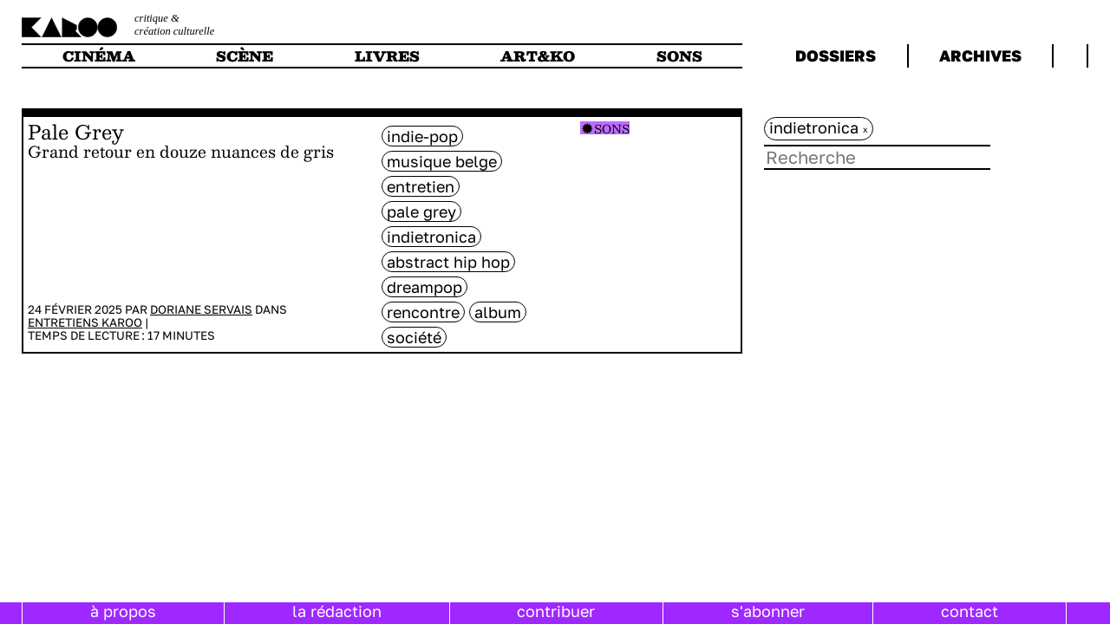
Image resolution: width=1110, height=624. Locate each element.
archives (980, 55)
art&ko (537, 56)
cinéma (98, 56)
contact (969, 611)
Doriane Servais (201, 309)
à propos (123, 611)
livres (387, 56)
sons (679, 56)
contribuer (556, 611)
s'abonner (768, 611)
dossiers (835, 55)
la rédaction (337, 611)
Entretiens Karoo (85, 322)
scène (244, 56)
